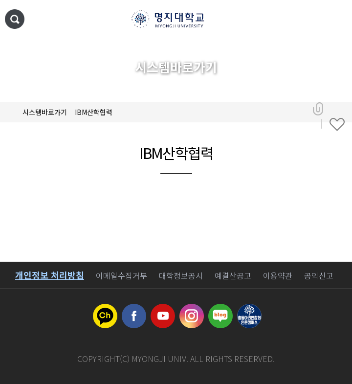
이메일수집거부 (121, 275)
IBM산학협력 (93, 112)
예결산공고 (233, 275)
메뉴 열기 (335, 19)
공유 (318, 109)
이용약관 (277, 275)
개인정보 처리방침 (49, 275)
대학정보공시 (181, 275)
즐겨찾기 (337, 124)
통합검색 (14, 19)
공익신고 (318, 275)
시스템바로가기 (44, 112)
